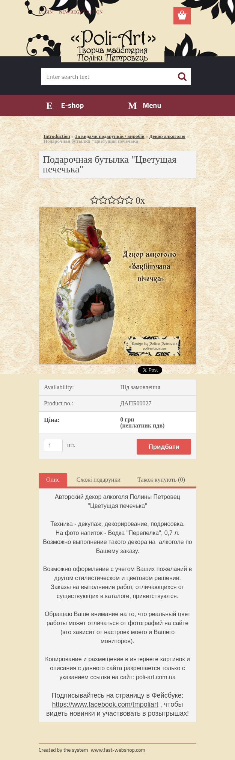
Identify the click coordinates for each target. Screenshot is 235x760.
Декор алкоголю (167, 136)
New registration (80, 12)
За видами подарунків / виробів (110, 136)
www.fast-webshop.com (118, 750)
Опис (53, 479)
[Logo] (112, 43)
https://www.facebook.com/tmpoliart (105, 704)
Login (46, 12)
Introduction (57, 136)
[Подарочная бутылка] (117, 210)
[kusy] (53, 445)
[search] (182, 76)
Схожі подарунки (99, 479)
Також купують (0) (161, 479)
